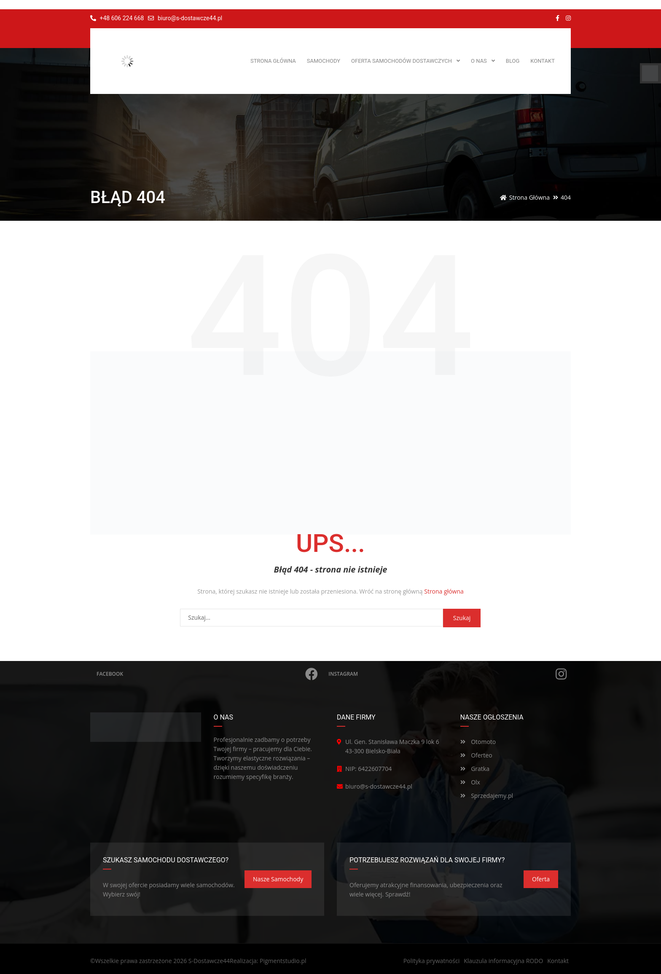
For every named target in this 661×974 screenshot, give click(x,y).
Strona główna (444, 591)
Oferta (541, 879)
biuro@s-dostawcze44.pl (190, 18)
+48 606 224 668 (117, 18)
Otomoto (478, 742)
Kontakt (558, 961)
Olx (470, 782)
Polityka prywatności (431, 961)
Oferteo (476, 755)
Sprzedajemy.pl (486, 796)
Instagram (447, 674)
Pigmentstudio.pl (283, 961)
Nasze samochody (278, 879)
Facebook (207, 674)
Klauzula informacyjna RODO (503, 961)
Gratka (474, 769)
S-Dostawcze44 (209, 961)
